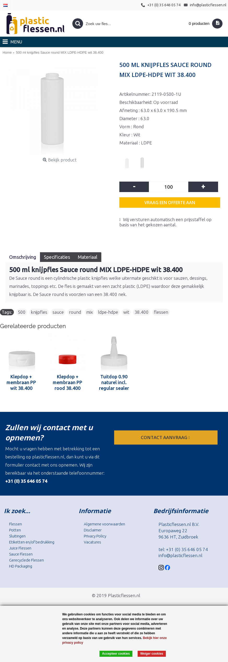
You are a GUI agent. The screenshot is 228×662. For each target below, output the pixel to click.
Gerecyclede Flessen (26, 560)
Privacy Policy (95, 536)
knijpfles (39, 312)
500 (22, 312)
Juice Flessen (20, 548)
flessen (161, 312)
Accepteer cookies (116, 653)
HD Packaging (20, 566)
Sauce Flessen (21, 554)
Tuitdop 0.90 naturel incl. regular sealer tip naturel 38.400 (114, 382)
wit (126, 312)
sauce (58, 312)
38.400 (142, 312)
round (75, 312)
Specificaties (57, 257)
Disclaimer (93, 530)
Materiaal (87, 257)
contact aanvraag (166, 437)
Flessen (15, 524)
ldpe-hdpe (108, 312)
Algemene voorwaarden (104, 524)
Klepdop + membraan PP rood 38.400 (67, 382)
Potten (15, 530)
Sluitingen (17, 536)
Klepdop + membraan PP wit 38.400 (21, 382)
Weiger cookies (151, 653)
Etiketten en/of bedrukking (31, 542)
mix (89, 312)
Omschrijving (22, 257)
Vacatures (92, 542)
